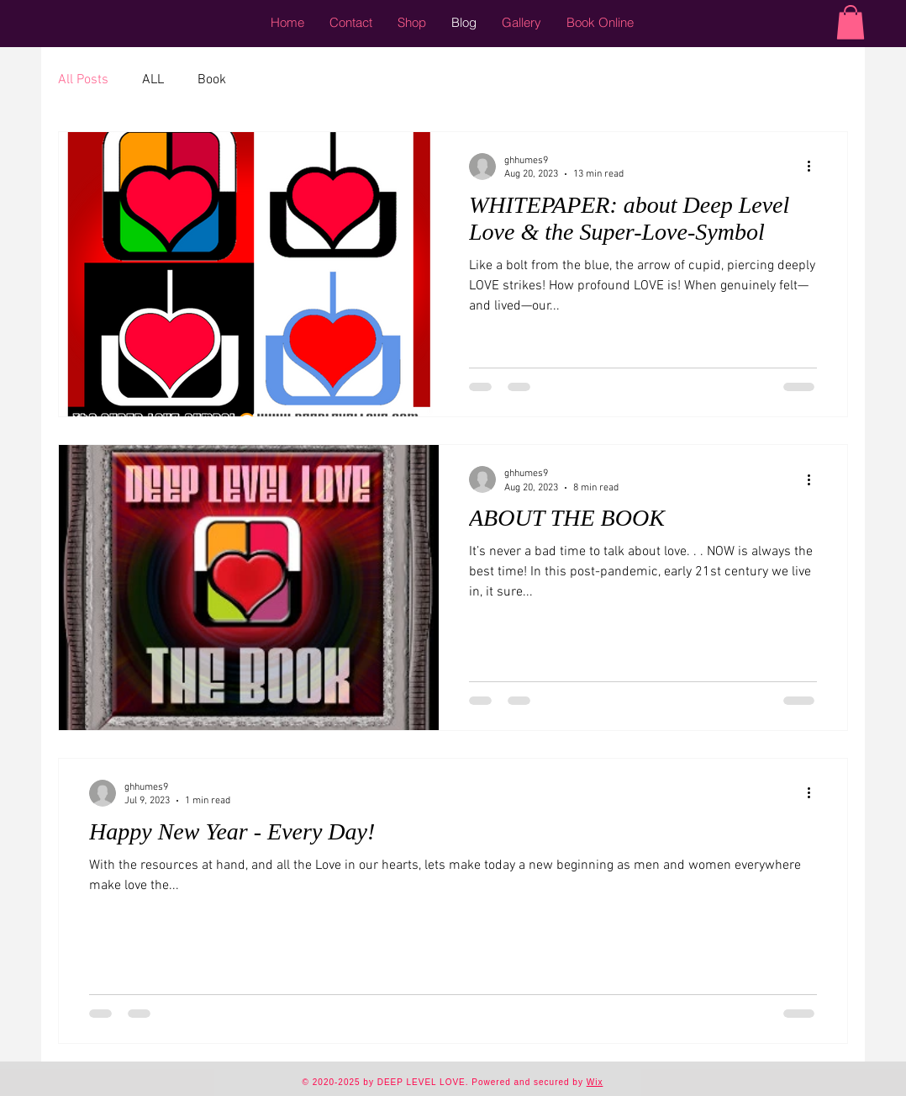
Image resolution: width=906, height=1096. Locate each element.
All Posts (83, 79)
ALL (153, 79)
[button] (850, 22)
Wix (595, 1082)
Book (212, 79)
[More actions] (814, 166)
